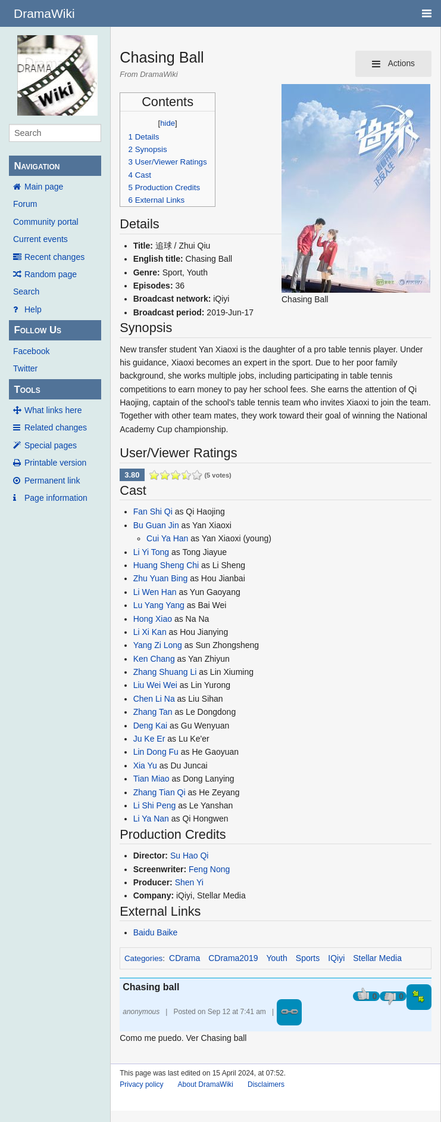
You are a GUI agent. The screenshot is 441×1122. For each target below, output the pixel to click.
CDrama (184, 958)
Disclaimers (266, 1084)
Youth (276, 958)
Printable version (55, 462)
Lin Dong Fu (156, 752)
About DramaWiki (205, 1084)
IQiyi (336, 958)
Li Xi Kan (150, 632)
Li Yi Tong (151, 552)
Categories (143, 958)
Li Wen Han (155, 592)
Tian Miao (151, 778)
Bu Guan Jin (156, 525)
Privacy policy (141, 1084)
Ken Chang (154, 659)
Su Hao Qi (189, 855)
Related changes (55, 427)
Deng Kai (150, 725)
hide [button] (167, 123)
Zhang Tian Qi (159, 792)
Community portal (46, 222)
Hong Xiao (152, 619)
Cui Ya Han (167, 538)
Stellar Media (377, 958)
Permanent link (52, 480)
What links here (53, 410)
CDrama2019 (233, 958)
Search (26, 291)
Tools (27, 389)
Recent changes (54, 257)
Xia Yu (145, 765)
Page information (55, 498)
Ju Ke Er (149, 738)
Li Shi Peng (154, 805)
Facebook (31, 351)
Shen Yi (189, 882)
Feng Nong (209, 869)
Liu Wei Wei (155, 685)
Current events (40, 239)
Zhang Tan (153, 712)
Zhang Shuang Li (165, 672)
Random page (50, 274)
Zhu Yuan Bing (160, 578)
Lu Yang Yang (158, 605)
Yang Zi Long (157, 645)
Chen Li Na (154, 698)
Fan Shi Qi (153, 511)
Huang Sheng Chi (166, 565)
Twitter (25, 368)
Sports (308, 958)
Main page (43, 186)
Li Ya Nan (151, 818)
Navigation (37, 166)
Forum (25, 204)
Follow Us (37, 330)
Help (33, 309)
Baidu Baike (155, 932)
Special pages (50, 445)
